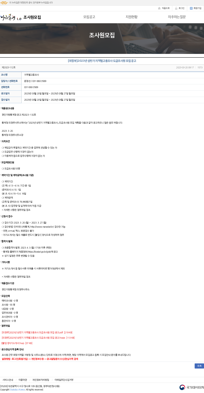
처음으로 (163, 8)
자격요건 (5, 141)
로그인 (179, 8)
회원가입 (195, 8)
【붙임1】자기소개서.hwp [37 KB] (17, 343)
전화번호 (5, 87)
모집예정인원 (7, 162)
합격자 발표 (6, 241)
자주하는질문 (177, 17)
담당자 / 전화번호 (9, 81)
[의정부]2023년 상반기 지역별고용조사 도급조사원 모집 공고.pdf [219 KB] (37, 332)
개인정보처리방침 (40, 380)
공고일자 (5, 93)
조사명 (4, 75)
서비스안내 (8, 380)
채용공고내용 (7, 108)
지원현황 (131, 17)
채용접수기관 (7, 283)
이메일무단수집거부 (64, 380)
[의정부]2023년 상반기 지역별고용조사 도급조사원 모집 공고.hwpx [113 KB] (38, 338)
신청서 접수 (6, 216)
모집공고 (89, 17)
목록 (199, 366)
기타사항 (5, 262)
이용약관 (23, 380)
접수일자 (5, 100)
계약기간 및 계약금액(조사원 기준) (17, 175)
